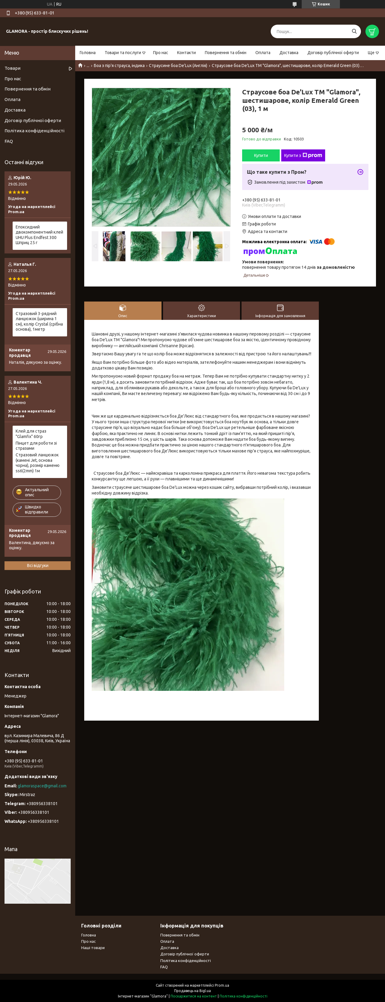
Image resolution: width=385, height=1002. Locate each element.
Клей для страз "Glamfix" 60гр (31, 434)
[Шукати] (354, 31)
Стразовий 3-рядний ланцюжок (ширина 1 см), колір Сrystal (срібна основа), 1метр (39, 321)
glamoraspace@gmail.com (42, 785)
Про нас (160, 52)
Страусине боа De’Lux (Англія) (178, 65)
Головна (88, 52)
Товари (12, 68)
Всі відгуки (37, 565)
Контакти (186, 52)
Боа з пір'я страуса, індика (119, 65)
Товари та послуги (123, 52)
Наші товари (93, 947)
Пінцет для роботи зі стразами (36, 446)
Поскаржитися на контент (194, 996)
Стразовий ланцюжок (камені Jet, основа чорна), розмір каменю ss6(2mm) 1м (38, 462)
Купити (261, 155)
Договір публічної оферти (333, 52)
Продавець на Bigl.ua (192, 991)
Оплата (262, 52)
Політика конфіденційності (34, 130)
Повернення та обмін (225, 52)
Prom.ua (222, 985)
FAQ (9, 141)
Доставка (288, 52)
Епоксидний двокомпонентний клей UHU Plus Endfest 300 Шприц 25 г (39, 235)
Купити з (303, 155)
